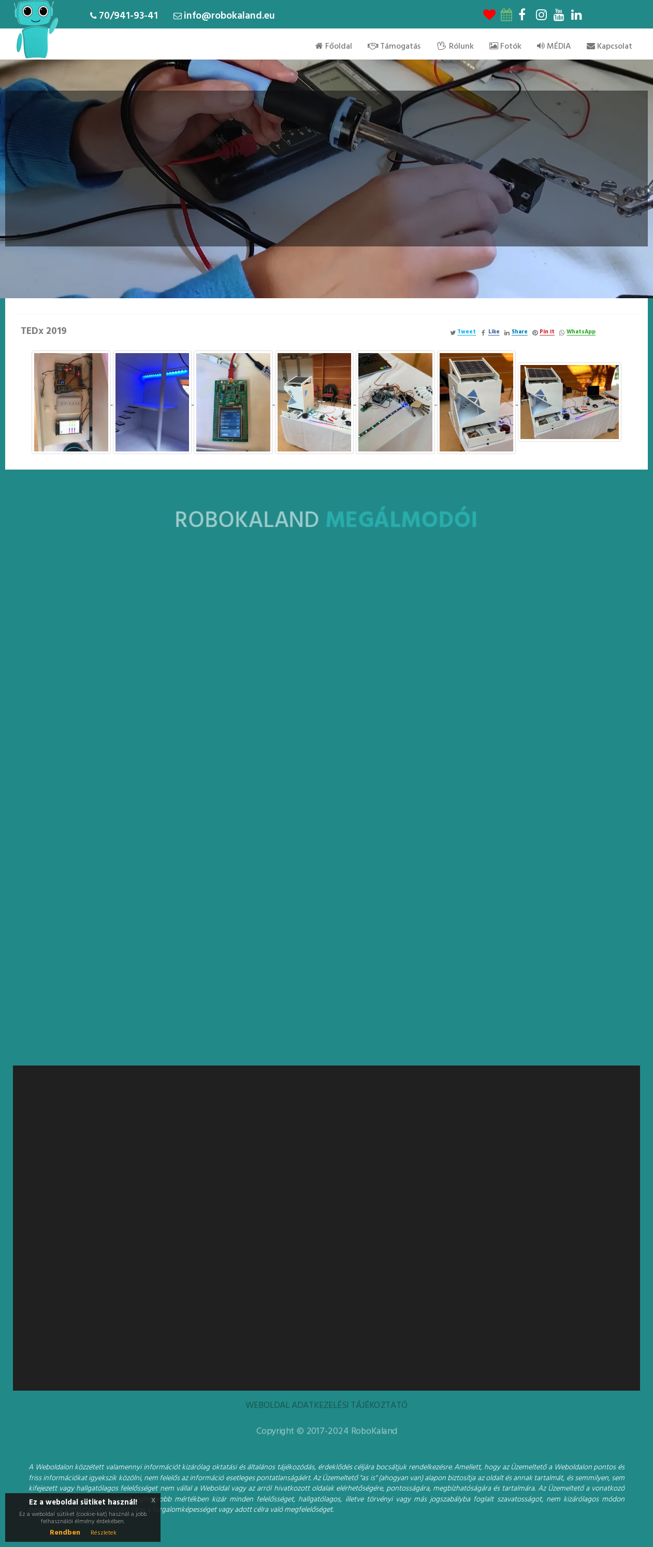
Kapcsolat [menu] (609, 46)
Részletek (104, 1533)
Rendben (65, 1533)
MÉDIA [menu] (554, 46)
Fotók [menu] (505, 46)
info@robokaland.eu (229, 16)
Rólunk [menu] (455, 46)
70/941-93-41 (128, 16)
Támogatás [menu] (394, 46)
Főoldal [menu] (333, 46)
